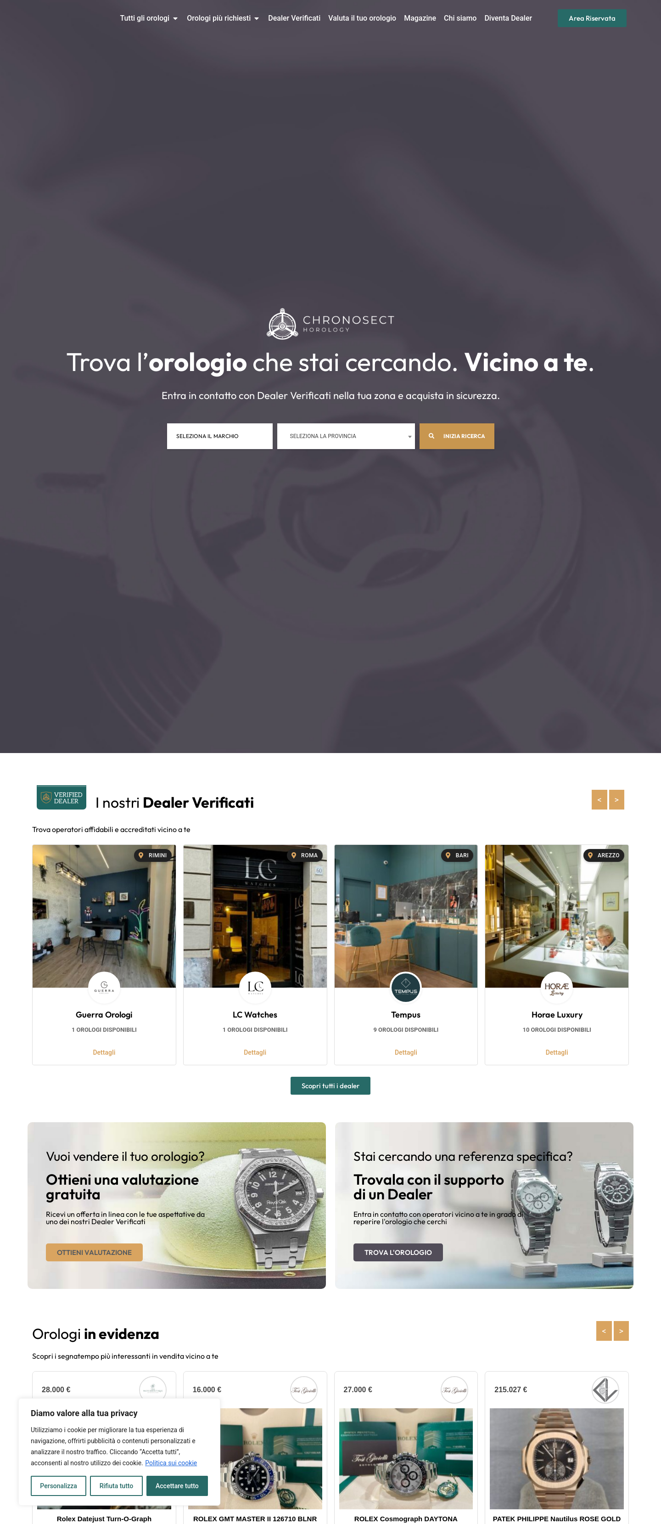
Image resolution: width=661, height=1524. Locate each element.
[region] (119, 1452)
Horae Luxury (557, 1014)
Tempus (405, 1014)
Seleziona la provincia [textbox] (323, 436)
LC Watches (255, 1014)
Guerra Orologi (104, 1014)
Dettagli (104, 1052)
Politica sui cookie (171, 1463)
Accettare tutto (177, 1486)
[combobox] (346, 436)
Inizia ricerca (457, 436)
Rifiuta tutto (117, 1486)
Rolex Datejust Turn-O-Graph (104, 1519)
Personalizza (58, 1486)
